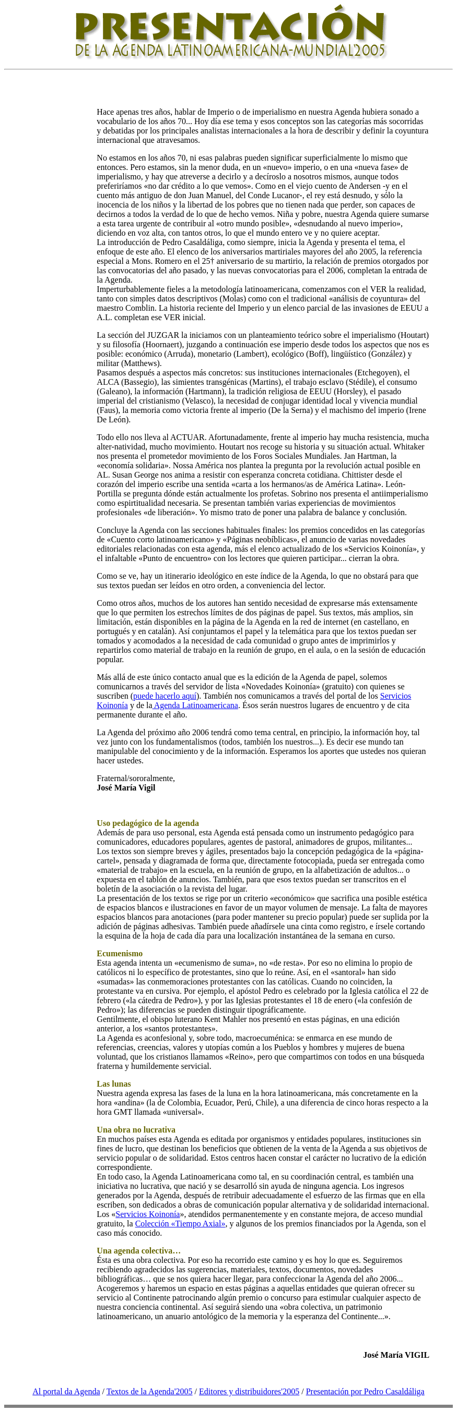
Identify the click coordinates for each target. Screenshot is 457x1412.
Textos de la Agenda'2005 (150, 1391)
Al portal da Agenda (66, 1391)
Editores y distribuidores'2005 (249, 1391)
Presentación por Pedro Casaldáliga (365, 1391)
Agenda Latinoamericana (195, 705)
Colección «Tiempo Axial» (180, 1223)
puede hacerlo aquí (164, 695)
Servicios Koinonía (147, 1214)
